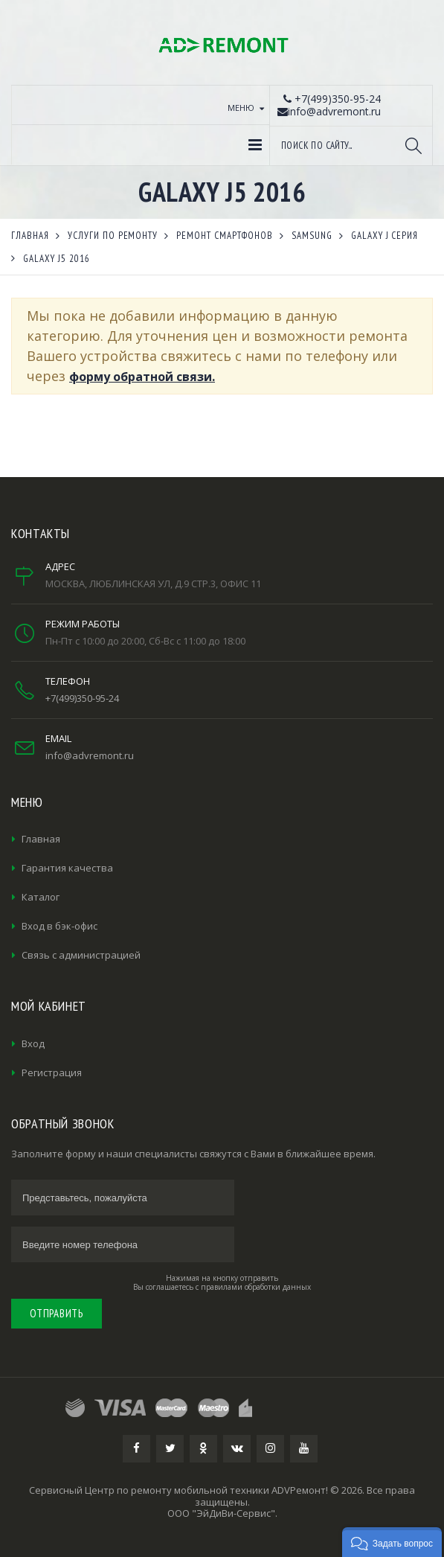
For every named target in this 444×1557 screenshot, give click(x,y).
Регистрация (52, 1072)
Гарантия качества (67, 868)
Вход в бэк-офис (59, 926)
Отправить (56, 1313)
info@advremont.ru (89, 755)
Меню (241, 107)
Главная (41, 838)
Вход (33, 1043)
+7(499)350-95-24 (82, 698)
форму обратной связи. (142, 376)
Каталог (40, 897)
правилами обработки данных (256, 1287)
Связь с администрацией (81, 955)
